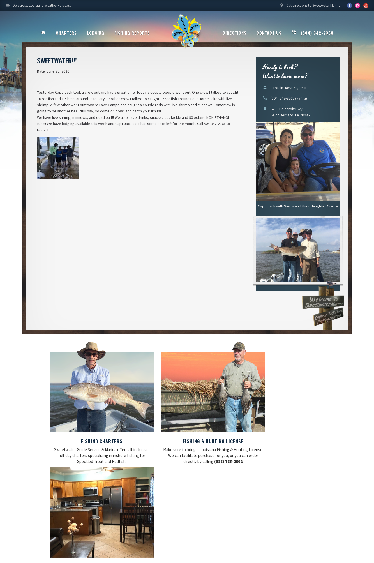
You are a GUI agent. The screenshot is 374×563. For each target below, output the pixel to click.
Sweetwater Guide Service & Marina (187, 32)
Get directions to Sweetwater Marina (310, 7)
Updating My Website (335, 527)
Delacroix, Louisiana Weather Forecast (38, 7)
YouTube (357, 5)
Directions (234, 33)
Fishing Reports (132, 33)
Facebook (349, 5)
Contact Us (269, 33)
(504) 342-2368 (312, 33)
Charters (66, 33)
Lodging (95, 33)
